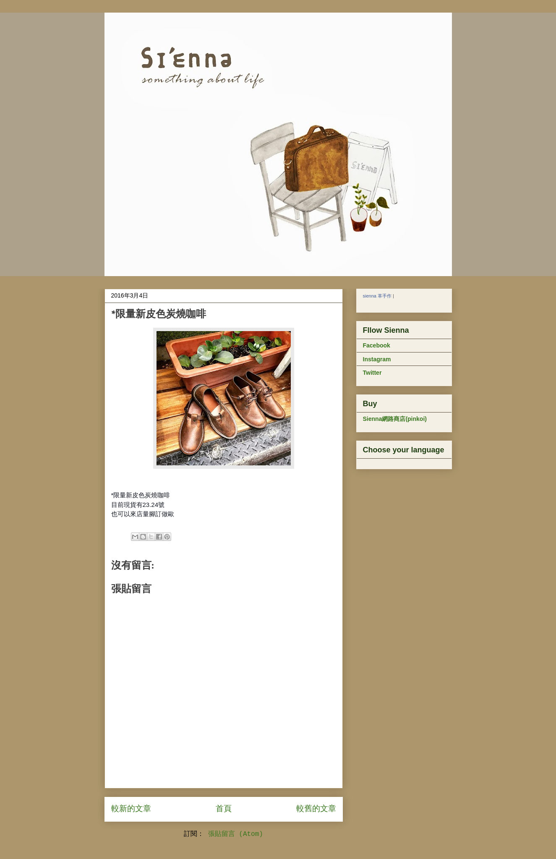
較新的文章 (131, 809)
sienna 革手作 (377, 295)
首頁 (224, 809)
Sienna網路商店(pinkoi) (395, 418)
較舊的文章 (316, 809)
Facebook (376, 345)
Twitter (372, 372)
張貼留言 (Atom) (235, 834)
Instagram (377, 359)
